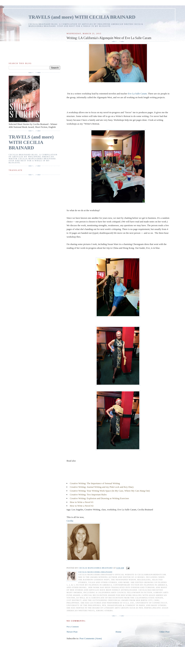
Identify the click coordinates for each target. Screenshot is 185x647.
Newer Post (71, 631)
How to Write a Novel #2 (81, 505)
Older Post (164, 631)
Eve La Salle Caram (137, 93)
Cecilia (69, 520)
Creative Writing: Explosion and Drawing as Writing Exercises (99, 498)
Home (118, 631)
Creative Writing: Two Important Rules (88, 494)
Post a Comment (72, 627)
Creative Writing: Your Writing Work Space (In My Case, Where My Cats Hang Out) (110, 490)
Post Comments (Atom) (90, 638)
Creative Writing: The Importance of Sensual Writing (95, 483)
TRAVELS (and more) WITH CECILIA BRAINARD (82, 17)
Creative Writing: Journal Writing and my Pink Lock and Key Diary (102, 487)
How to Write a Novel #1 (81, 502)
